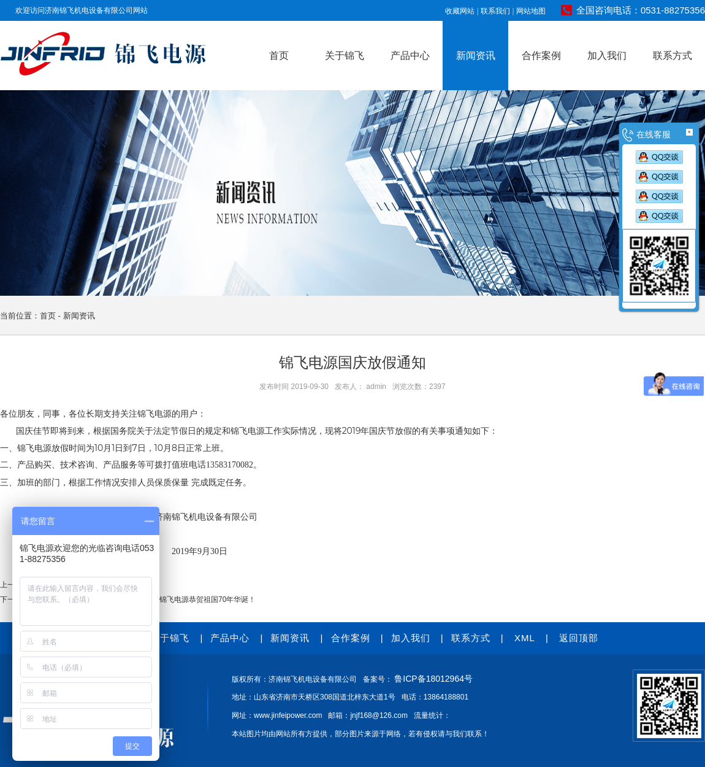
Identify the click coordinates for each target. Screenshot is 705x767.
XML (524, 638)
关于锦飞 (344, 55)
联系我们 (495, 11)
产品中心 (410, 55)
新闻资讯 (475, 55)
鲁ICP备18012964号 (433, 679)
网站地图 (531, 11)
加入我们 (607, 55)
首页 (279, 55)
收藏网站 (459, 11)
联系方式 (672, 55)
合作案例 (541, 55)
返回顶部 (578, 638)
